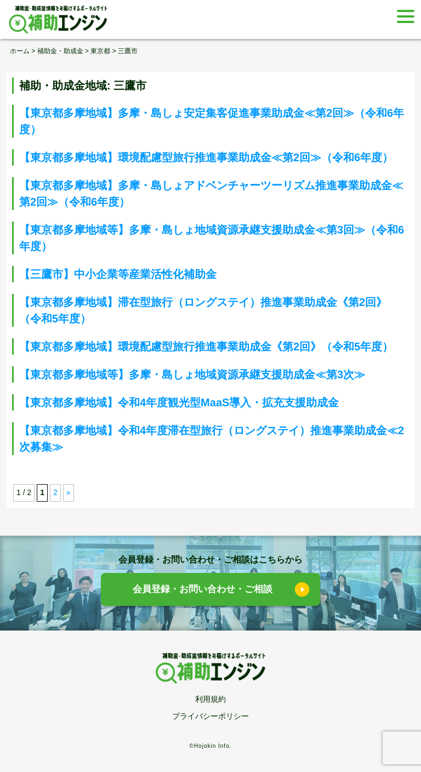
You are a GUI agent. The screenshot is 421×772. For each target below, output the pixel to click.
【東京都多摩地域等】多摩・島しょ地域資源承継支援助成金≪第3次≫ (192, 374)
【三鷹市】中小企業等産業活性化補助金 (118, 274)
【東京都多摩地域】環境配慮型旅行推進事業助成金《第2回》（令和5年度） (206, 346)
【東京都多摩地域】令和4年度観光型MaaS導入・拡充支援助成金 (179, 402)
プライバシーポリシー (210, 716)
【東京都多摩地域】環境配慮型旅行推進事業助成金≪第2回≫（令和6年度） (206, 157)
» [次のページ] (68, 492)
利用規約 (210, 699)
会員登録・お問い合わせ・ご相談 (202, 589)
